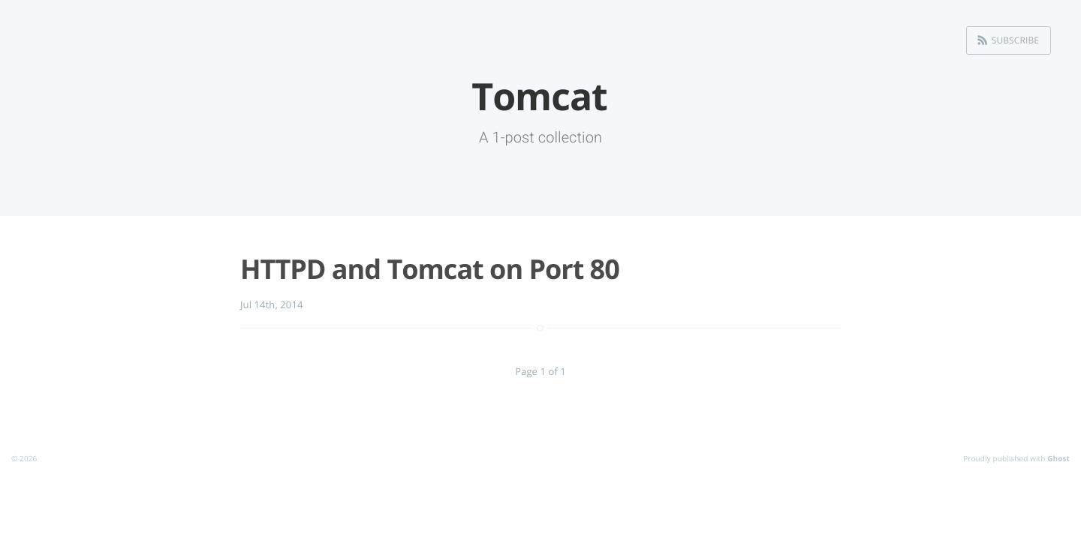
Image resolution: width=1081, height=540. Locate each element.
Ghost (1058, 458)
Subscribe (1015, 40)
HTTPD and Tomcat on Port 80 (429, 268)
